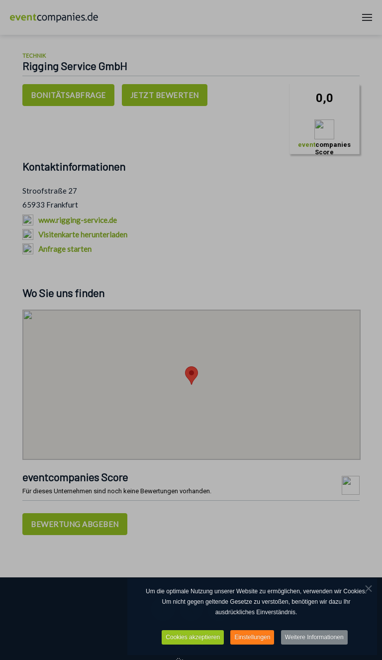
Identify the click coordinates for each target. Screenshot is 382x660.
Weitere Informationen (314, 638)
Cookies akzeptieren (193, 638)
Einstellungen (252, 638)
